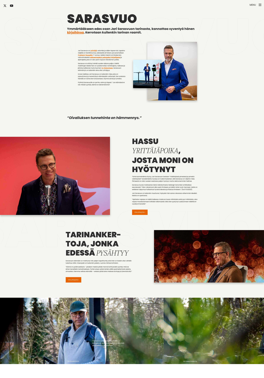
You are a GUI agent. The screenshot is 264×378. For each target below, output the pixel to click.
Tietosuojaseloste (73, 361)
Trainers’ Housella (85, 55)
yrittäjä (94, 50)
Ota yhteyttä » (139, 212)
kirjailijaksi (115, 57)
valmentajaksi (96, 57)
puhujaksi (106, 57)
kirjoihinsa (75, 32)
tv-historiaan (107, 68)
